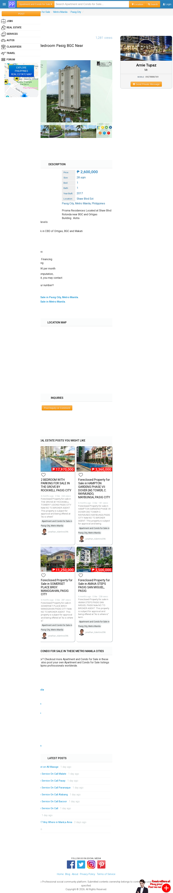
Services (9, 34)
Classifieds (11, 47)
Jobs (7, 21)
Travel (8, 53)
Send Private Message (146, 84)
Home (60, 874)
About (75, 874)
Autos (8, 40)
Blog (67, 874)
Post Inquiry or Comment (57, 408)
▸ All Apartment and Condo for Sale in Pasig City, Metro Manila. (41, 297)
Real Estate (11, 27)
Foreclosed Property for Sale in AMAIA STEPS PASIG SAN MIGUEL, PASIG (94, 585)
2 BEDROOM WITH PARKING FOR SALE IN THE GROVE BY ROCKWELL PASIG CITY (56, 485)
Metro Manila (60, 12)
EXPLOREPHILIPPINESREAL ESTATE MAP (21, 71)
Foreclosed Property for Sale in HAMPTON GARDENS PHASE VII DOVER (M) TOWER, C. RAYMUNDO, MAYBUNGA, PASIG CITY (94, 488)
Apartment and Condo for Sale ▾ (35, 4)
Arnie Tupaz (146, 65)
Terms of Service (106, 874)
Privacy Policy (87, 874)
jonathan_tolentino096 (58, 531)
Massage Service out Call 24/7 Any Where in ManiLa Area (40, 822)
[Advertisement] (86, 23)
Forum (8, 59)
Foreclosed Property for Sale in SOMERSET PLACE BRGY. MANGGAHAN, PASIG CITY (56, 587)
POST (21, 13)
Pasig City (76, 12)
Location (137, 4)
